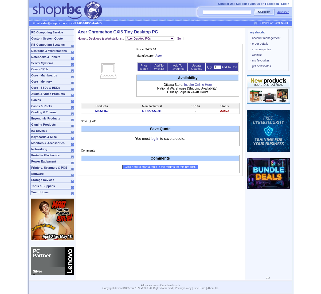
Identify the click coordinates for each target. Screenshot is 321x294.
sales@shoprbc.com (54, 23)
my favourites (260, 60)
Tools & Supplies (43, 186)
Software (37, 173)
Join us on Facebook (264, 3)
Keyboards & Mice (44, 136)
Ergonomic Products (45, 118)
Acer (158, 55)
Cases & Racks (41, 106)
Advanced (283, 12)
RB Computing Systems (48, 44)
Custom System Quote (47, 38)
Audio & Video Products (48, 93)
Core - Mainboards (44, 75)
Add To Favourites (177, 67)
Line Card (199, 288)
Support (241, 3)
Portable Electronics (45, 155)
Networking (39, 149)
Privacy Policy (183, 288)
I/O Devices (39, 130)
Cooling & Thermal (44, 112)
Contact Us (225, 3)
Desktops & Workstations (49, 50)
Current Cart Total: (273, 23)
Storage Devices (42, 179)
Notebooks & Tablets (45, 57)
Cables (36, 100)
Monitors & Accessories (48, 143)
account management (265, 38)
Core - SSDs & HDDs (45, 87)
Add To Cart (229, 67)
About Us (213, 288)
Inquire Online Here (198, 85)
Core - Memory (41, 81)
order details (259, 43)
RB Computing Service (47, 32)
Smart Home (40, 192)
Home (81, 38)
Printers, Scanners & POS (49, 167)
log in (155, 139)
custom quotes (260, 49)
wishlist (256, 54)
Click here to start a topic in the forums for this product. (160, 166)
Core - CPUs (39, 69)
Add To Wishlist (159, 67)
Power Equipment (43, 161)
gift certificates (260, 66)
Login (285, 3)
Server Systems (42, 63)
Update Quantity (196, 67)
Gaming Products (43, 124)
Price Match (144, 67)
